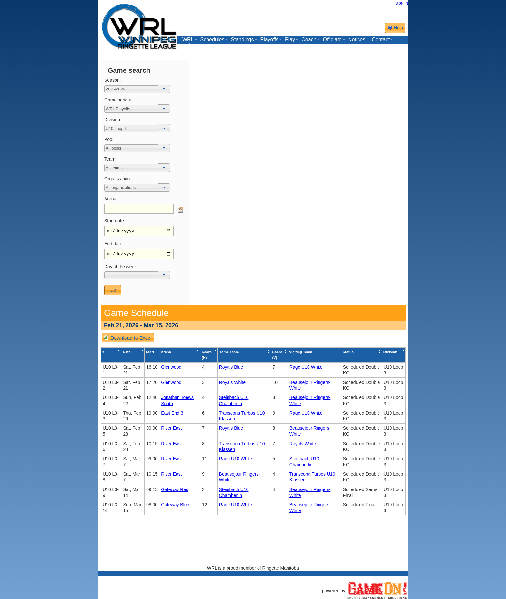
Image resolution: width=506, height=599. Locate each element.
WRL (188, 40)
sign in (402, 2)
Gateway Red (174, 491)
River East (171, 430)
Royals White (232, 383)
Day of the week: (121, 268)
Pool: (109, 139)
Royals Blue (231, 368)
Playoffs (269, 40)
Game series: (117, 99)
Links (188, 45)
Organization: (117, 178)
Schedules (212, 40)
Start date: (114, 220)
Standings (242, 40)
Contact (381, 40)
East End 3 (172, 414)
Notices (356, 39)
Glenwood (171, 368)
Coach (308, 40)
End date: (114, 244)
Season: (112, 80)
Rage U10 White (306, 368)
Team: (110, 159)
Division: (112, 119)
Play (290, 40)
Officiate (332, 40)
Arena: (110, 198)
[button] (164, 89)
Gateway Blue (175, 506)
